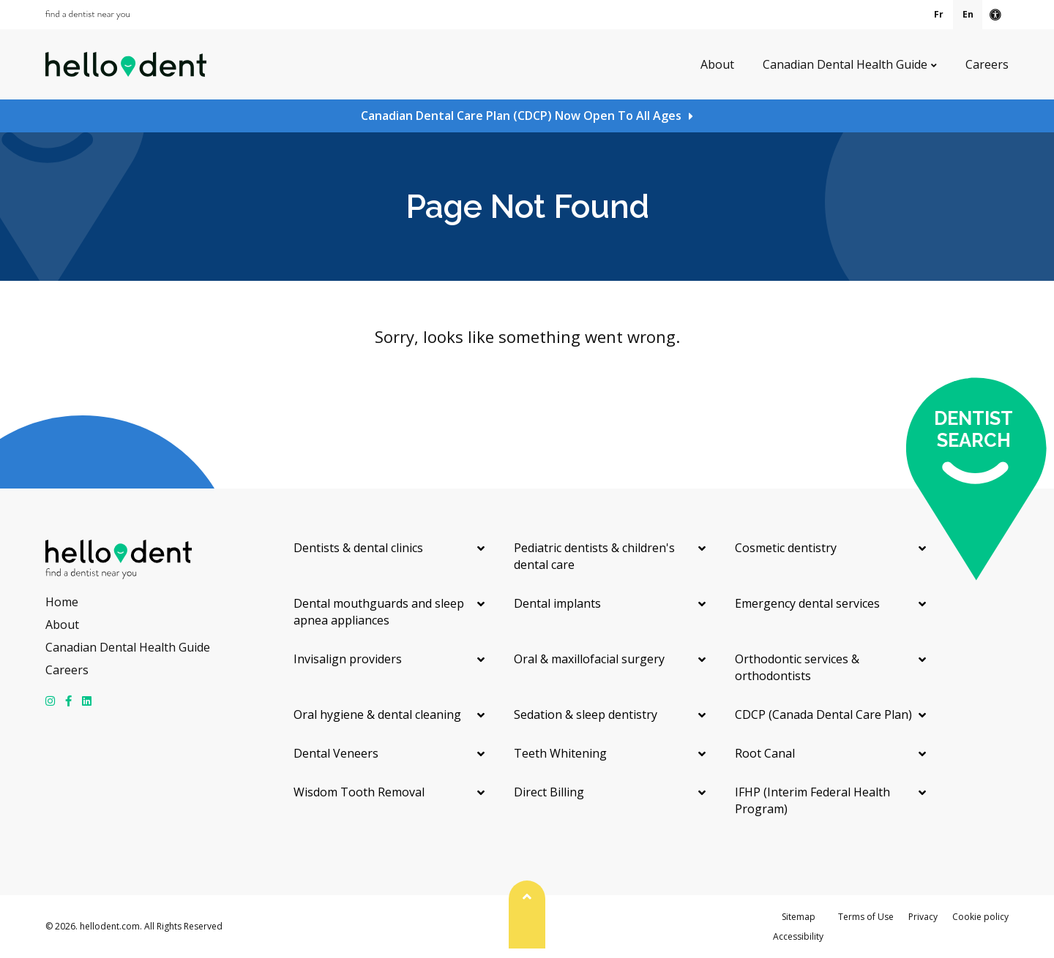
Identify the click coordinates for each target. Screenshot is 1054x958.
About (717, 64)
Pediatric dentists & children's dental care (594, 556)
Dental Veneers (336, 753)
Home (61, 602)
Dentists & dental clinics (358, 548)
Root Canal (765, 753)
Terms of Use (866, 916)
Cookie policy (980, 916)
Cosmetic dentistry (786, 548)
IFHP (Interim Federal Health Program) (812, 800)
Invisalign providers (348, 659)
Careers (987, 64)
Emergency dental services (807, 603)
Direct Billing (549, 792)
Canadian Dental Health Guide (845, 64)
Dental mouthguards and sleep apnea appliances (379, 611)
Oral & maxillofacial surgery (589, 659)
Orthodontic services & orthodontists (797, 667)
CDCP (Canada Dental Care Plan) (823, 714)
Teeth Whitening (560, 753)
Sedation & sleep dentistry (585, 714)
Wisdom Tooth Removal (359, 792)
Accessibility (798, 936)
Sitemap (798, 916)
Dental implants (557, 603)
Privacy (923, 916)
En (968, 14)
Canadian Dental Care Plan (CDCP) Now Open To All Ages (521, 116)
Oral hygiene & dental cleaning (377, 714)
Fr (938, 14)
